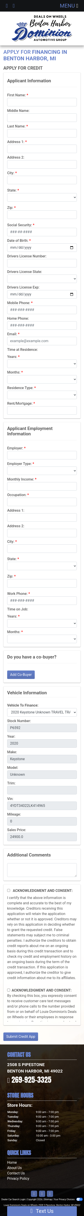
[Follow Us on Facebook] (34, 1194)
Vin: (10, 799)
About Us (14, 1168)
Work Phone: (17, 594)
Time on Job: (17, 609)
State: (12, 190)
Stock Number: (19, 721)
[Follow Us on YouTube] (42, 1194)
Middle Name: (18, 111)
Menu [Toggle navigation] (69, 6)
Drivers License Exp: (23, 287)
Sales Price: (16, 830)
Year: (11, 736)
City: (10, 173)
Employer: (15, 448)
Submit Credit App (20, 1036)
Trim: (11, 783)
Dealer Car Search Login (13, 1199)
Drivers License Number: (26, 256)
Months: (13, 372)
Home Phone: (18, 318)
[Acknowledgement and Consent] (8, 890)
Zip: (10, 208)
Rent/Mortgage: (19, 403)
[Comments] (42, 870)
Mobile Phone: (18, 303)
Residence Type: (20, 388)
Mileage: (14, 814)
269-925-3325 (31, 1079)
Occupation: (16, 495)
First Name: (16, 95)
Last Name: (16, 126)
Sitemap (48, 1199)
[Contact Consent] (8, 990)
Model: (12, 768)
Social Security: (19, 225)
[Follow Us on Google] (50, 1194)
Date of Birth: (17, 240)
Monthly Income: (20, 479)
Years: (12, 357)
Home (12, 1162)
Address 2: (15, 157)
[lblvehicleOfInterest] (42, 712)
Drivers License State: (24, 272)
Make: (12, 752)
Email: (12, 334)
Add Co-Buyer (21, 675)
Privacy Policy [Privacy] (18, 1178)
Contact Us (16, 1173)
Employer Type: (19, 464)
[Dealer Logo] (42, 28)
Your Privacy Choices (68, 1199)
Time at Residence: (22, 349)
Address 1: (15, 142)
